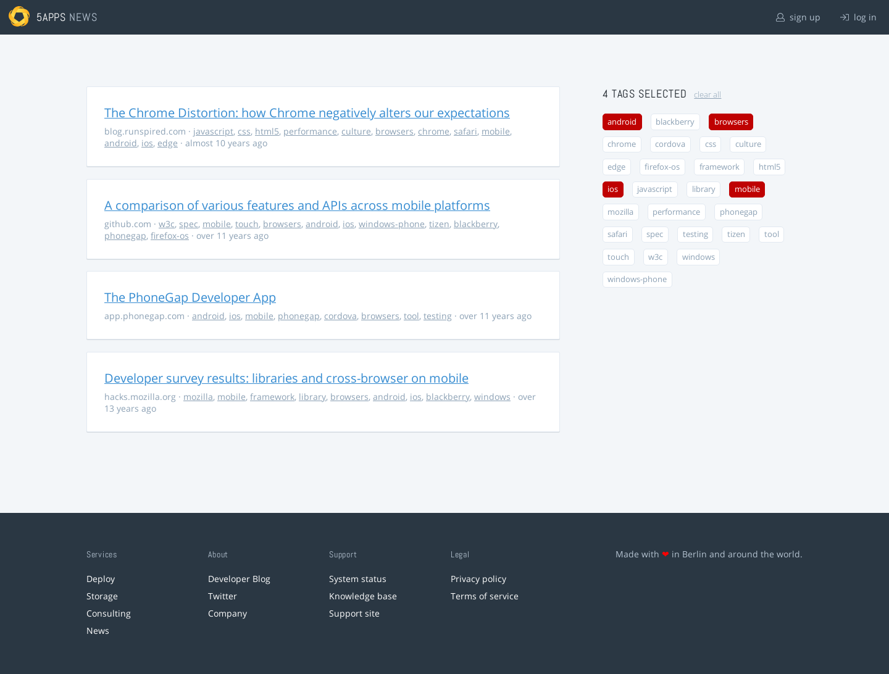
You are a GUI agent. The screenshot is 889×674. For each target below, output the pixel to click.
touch (247, 224)
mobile (496, 131)
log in (858, 17)
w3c (167, 224)
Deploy (100, 579)
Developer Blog (239, 579)
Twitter (222, 596)
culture (356, 131)
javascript (213, 131)
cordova (340, 316)
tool (411, 316)
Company (227, 613)
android (120, 143)
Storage (102, 596)
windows (492, 396)
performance (310, 131)
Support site (354, 613)
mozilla (198, 396)
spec (188, 224)
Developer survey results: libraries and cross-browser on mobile (286, 378)
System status (357, 579)
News (97, 630)
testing (438, 316)
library (312, 396)
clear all (707, 94)
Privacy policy (478, 579)
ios (147, 143)
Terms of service (485, 596)
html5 (267, 131)
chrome (433, 131)
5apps (51, 17)
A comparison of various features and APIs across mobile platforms (297, 205)
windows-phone (392, 224)
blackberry (476, 224)
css (244, 131)
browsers (394, 131)
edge (167, 143)
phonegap (125, 235)
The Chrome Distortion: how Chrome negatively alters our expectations (307, 112)
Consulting (108, 613)
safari (465, 131)
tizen (439, 224)
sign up (798, 17)
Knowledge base (363, 596)
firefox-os (170, 235)
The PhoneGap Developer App (190, 297)
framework (272, 396)
